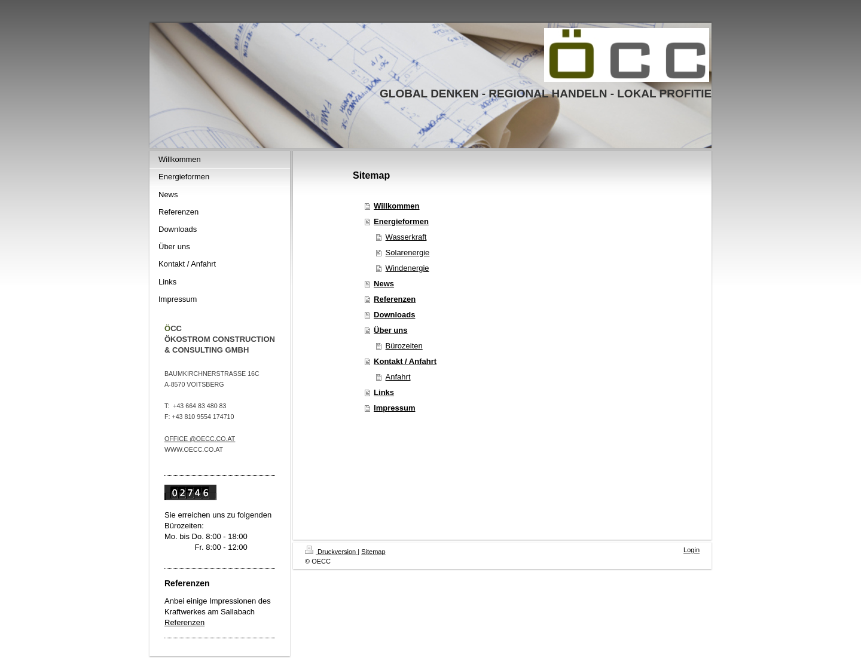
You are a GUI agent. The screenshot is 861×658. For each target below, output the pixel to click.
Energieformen (401, 221)
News (384, 283)
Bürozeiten (404, 345)
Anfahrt (398, 376)
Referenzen (184, 622)
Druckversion (331, 551)
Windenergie (407, 268)
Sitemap (373, 551)
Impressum (394, 407)
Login (691, 549)
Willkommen (396, 205)
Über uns (390, 330)
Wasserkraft (406, 236)
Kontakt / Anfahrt (405, 361)
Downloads (394, 314)
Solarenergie (408, 252)
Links (384, 392)
